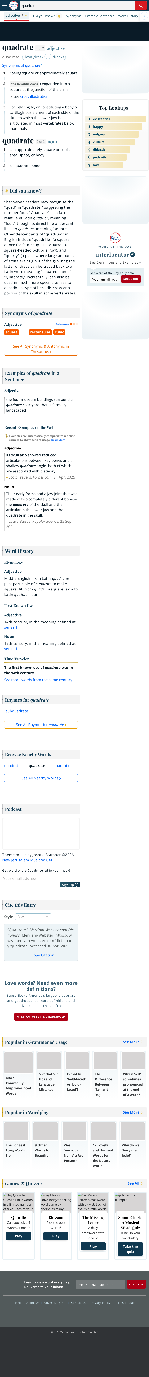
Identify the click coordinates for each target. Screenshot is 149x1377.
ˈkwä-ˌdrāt (35, 56)
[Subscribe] (136, 1284)
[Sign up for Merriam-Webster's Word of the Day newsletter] (100, 1284)
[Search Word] (141, 5)
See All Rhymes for (40, 724)
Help (19, 1302)
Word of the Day (115, 246)
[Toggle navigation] (4, 5)
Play (18, 1236)
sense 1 (11, 627)
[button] (16, 16)
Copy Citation (41, 955)
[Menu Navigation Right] (144, 16)
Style (8, 916)
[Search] (83, 5)
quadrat (11, 765)
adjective (56, 48)
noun (53, 141)
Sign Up (70, 885)
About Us (34, 1302)
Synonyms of (22, 65)
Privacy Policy (101, 1302)
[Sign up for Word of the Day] (33, 878)
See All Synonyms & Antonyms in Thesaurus (41, 349)
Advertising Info (56, 1302)
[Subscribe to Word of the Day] (105, 279)
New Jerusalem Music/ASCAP (27, 860)
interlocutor (112, 254)
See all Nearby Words (39, 778)
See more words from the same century (38, 679)
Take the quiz (130, 1249)
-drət (57, 56)
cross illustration (34, 96)
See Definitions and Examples (114, 262)
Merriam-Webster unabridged (41, 1016)
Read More (58, 440)
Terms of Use (124, 1302)
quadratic (61, 765)
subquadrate (17, 711)
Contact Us (79, 1302)
